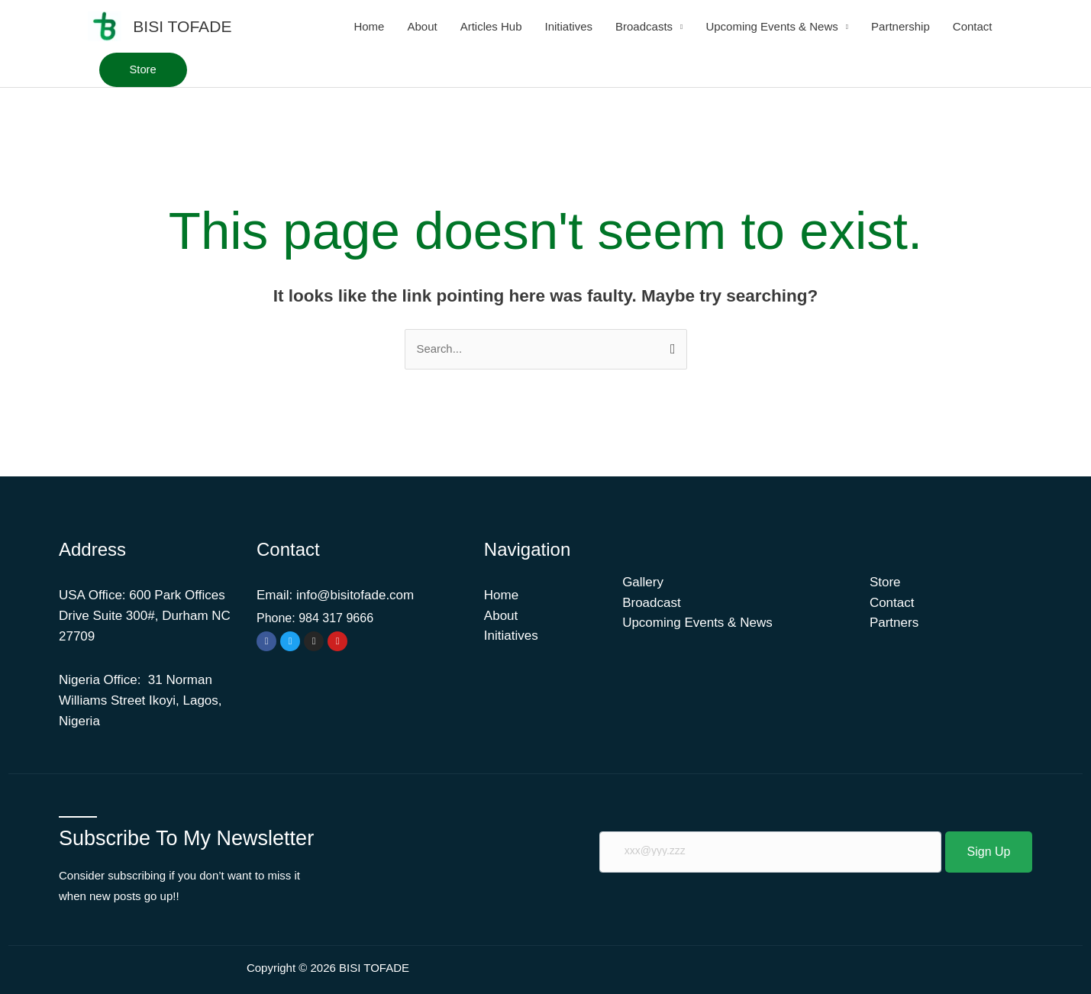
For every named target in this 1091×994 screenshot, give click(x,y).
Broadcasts (644, 26)
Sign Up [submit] (989, 851)
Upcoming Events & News (771, 26)
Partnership (900, 26)
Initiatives (569, 26)
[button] (143, 70)
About (422, 26)
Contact (973, 26)
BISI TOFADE (182, 26)
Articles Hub (491, 26)
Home (368, 26)
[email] (770, 852)
